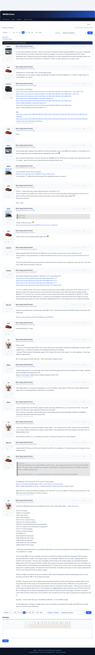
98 (37, 32)
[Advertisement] (47, 5)
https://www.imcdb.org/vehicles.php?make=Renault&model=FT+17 (36, 278)
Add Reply (50, 612)
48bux (8, 365)
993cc (8, 46)
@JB (17, 203)
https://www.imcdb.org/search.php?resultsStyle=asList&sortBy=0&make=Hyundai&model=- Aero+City (47, 94)
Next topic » (5, 37)
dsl (8, 340)
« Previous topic (7, 39)
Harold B (8, 248)
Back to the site (28, 19)
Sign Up (40, 650)
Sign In (35, 650)
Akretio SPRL (51, 652)
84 (26, 32)
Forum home (5, 19)
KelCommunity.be (34, 652)
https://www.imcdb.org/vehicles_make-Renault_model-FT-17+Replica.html (38, 285)
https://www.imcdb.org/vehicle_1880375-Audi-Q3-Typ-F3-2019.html (37, 225)
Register (19, 19)
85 (29, 32)
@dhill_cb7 (28, 370)
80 (14, 32)
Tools (89, 24)
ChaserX (8, 84)
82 (20, 32)
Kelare (64, 652)
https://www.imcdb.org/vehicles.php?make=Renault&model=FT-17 (36, 283)
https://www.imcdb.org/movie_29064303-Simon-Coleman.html (35, 174)
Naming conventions (7, 27)
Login (13, 19)
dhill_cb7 (8, 305)
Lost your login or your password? (53, 650)
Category (57, 33)
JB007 (8, 166)
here (32, 436)
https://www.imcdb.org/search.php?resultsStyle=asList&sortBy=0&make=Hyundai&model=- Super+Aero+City (49, 91)
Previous (5, 32)
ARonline (74, 506)
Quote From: (20, 215)
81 (17, 32)
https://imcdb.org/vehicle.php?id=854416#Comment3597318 (34, 317)
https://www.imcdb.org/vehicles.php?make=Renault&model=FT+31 (36, 280)
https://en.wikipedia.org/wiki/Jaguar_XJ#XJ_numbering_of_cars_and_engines (39, 484)
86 (32, 32)
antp (8, 67)
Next (40, 32)
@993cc (18, 191)
